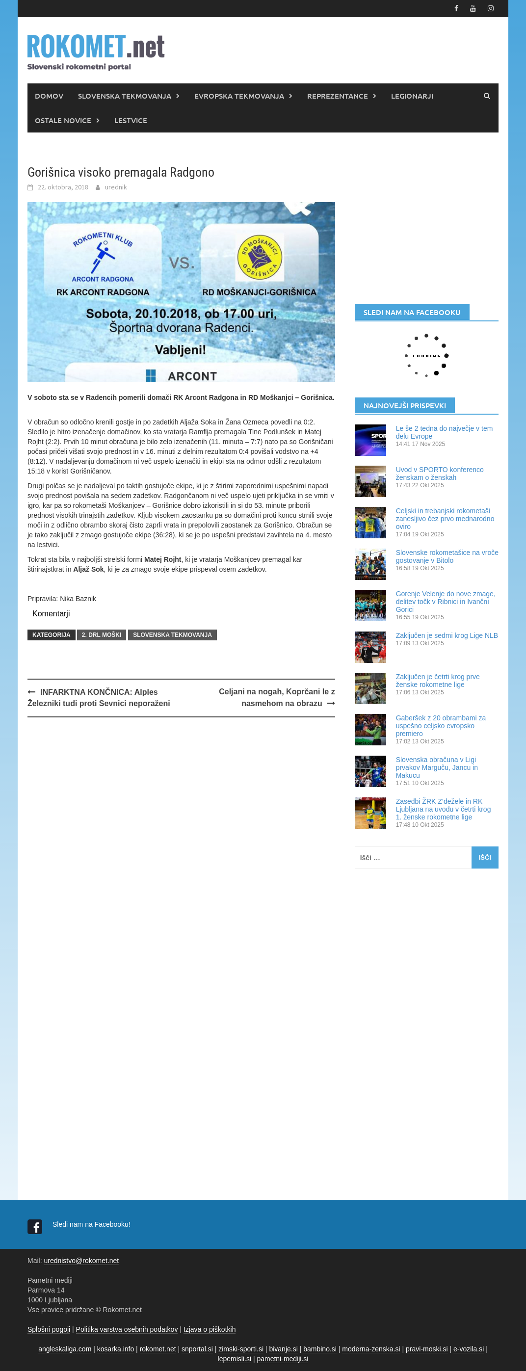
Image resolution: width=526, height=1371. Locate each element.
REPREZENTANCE (337, 96)
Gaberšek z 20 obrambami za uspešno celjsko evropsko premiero (441, 726)
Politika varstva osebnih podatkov (127, 1329)
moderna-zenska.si (371, 1349)
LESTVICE (130, 120)
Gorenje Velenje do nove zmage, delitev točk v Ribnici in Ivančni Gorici (446, 601)
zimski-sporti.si (240, 1349)
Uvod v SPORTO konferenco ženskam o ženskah (440, 473)
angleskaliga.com (64, 1349)
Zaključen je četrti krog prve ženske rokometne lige (438, 680)
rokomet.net (158, 1349)
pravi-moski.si (427, 1349)
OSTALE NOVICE (63, 120)
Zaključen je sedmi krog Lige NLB (447, 635)
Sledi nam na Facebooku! (92, 1224)
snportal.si (197, 1349)
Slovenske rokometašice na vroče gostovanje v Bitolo (447, 556)
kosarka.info (115, 1349)
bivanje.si (283, 1349)
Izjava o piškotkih (210, 1329)
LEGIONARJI (412, 96)
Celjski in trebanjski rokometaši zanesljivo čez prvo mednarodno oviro (445, 518)
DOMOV (49, 96)
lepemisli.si (234, 1359)
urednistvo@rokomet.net (81, 1261)
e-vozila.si (468, 1349)
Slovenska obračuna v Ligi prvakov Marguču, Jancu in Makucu (437, 767)
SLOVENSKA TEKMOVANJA (124, 96)
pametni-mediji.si (282, 1359)
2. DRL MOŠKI (101, 635)
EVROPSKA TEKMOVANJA (239, 96)
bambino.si (320, 1349)
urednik (116, 187)
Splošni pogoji (48, 1329)
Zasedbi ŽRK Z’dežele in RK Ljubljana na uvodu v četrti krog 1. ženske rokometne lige (443, 809)
